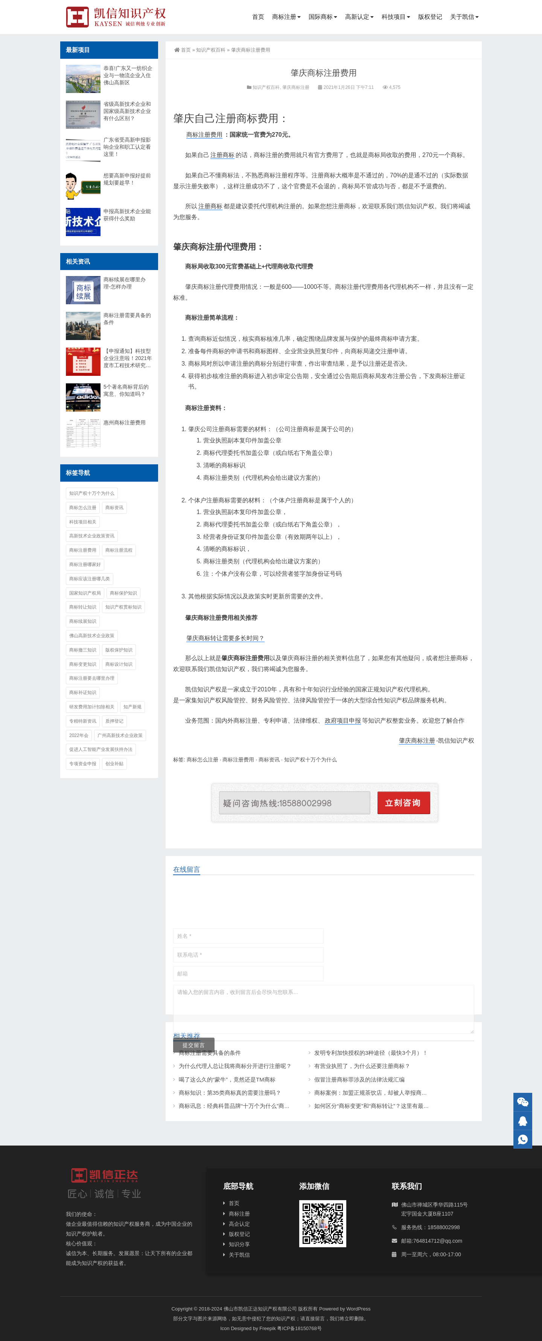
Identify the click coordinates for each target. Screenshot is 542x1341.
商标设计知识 (118, 664)
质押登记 (114, 721)
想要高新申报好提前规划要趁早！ (127, 179)
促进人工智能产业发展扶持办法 (100, 749)
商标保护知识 (123, 593)
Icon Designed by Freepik (248, 1328)
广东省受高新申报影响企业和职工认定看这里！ (127, 147)
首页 (258, 17)
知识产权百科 (210, 50)
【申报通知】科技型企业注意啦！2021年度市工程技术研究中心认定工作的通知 (128, 358)
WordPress (358, 1309)
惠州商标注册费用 (125, 423)
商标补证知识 (82, 692)
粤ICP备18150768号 (299, 1328)
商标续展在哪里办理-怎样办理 (125, 283)
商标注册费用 (204, 134)
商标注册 (284, 17)
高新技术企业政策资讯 (91, 536)
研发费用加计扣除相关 (91, 706)
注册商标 (222, 155)
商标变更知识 (82, 664)
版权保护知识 (118, 650)
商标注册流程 (118, 550)
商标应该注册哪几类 (89, 578)
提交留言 (194, 1118)
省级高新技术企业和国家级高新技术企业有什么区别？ (127, 111)
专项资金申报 (82, 763)
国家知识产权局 (85, 593)
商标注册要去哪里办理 (91, 678)
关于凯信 (462, 17)
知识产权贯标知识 (123, 607)
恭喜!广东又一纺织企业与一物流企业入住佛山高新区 (128, 75)
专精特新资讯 (82, 721)
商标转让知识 (82, 607)
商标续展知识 (82, 621)
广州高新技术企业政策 (120, 735)
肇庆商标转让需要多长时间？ (225, 638)
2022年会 (78, 735)
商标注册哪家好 (85, 564)
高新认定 (357, 17)
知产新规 (132, 706)
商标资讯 (269, 760)
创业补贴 (114, 763)
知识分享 (239, 1244)
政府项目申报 (343, 720)
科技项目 (394, 17)
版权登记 (430, 17)
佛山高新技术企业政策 (91, 635)
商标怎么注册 (202, 760)
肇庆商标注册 (295, 87)
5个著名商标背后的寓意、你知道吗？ (126, 390)
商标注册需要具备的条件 (127, 318)
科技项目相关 (82, 522)
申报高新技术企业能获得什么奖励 (127, 214)
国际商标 (321, 17)
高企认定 (239, 1224)
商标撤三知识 (82, 650)
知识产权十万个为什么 (310, 760)
